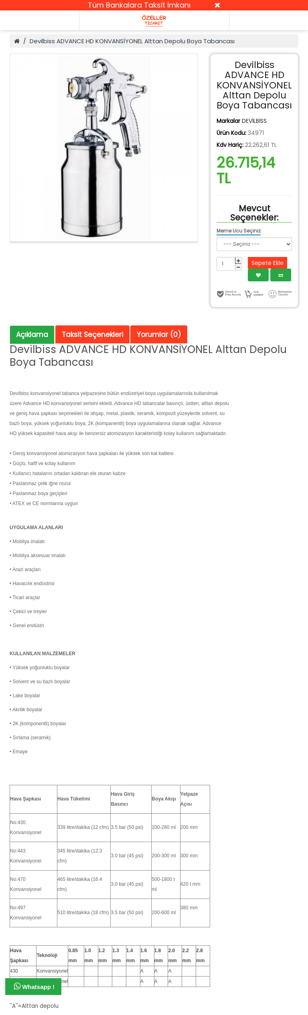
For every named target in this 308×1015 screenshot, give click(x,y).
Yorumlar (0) (159, 334)
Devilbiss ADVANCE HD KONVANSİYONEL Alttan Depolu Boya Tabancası (132, 41)
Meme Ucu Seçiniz (239, 230)
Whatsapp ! (34, 986)
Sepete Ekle (267, 263)
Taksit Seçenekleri (92, 334)
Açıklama (32, 334)
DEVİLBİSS (254, 121)
